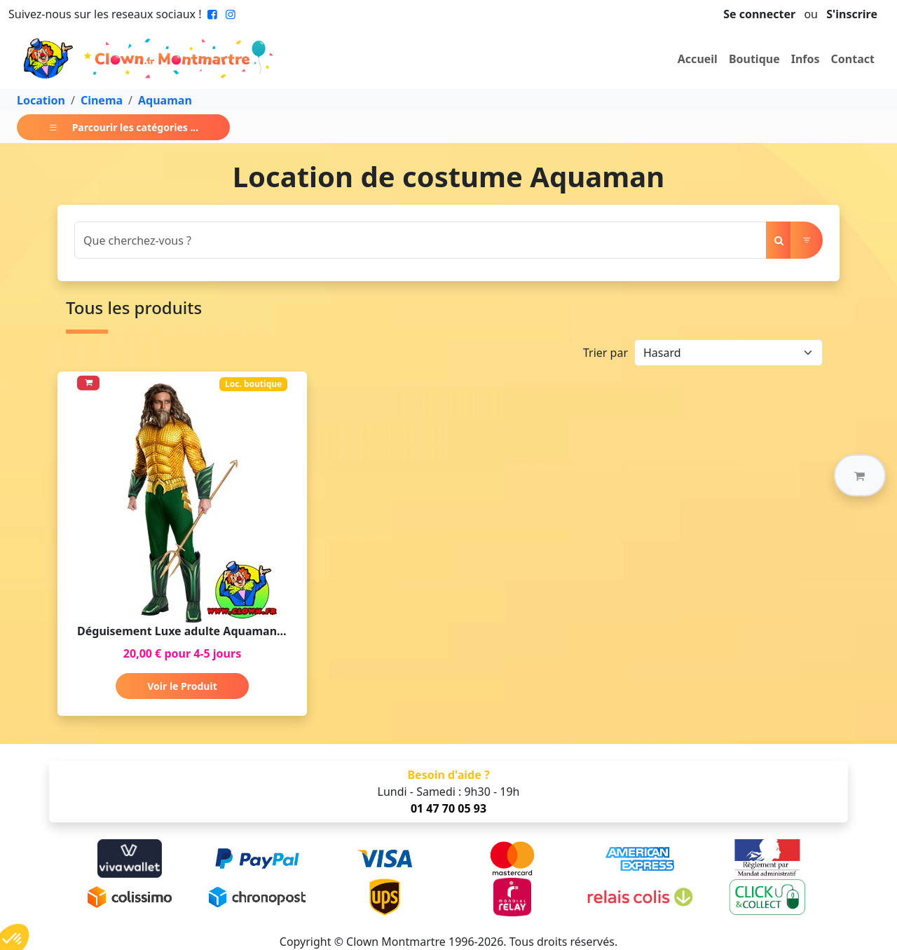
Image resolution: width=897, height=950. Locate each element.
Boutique (754, 59)
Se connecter (759, 14)
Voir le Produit (182, 686)
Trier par (605, 352)
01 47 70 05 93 (448, 808)
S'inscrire (851, 14)
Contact (853, 59)
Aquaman (165, 100)
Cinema (102, 100)
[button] (860, 475)
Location (41, 100)
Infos (805, 59)
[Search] (420, 240)
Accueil (698, 59)
